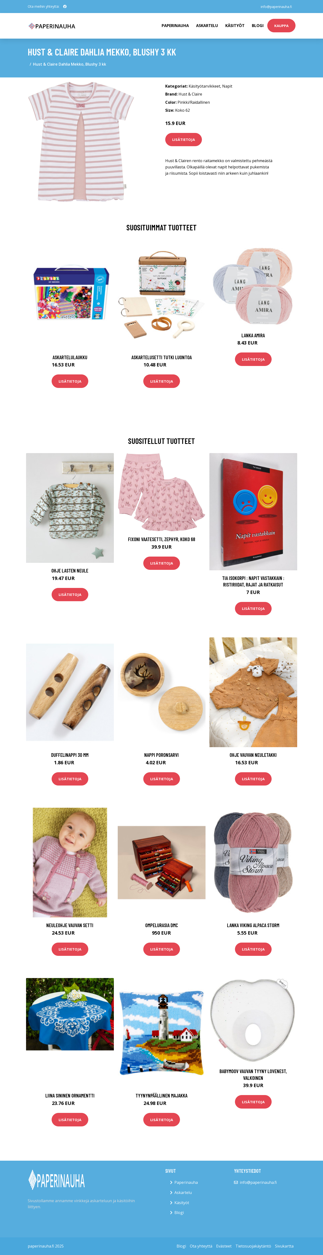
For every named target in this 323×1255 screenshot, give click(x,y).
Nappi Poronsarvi (161, 755)
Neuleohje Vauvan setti (69, 925)
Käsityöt (235, 25)
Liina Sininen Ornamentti (70, 1095)
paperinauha (175, 25)
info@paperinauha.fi (276, 6)
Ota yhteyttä (201, 1246)
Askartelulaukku (70, 357)
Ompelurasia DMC (161, 925)
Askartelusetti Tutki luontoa (161, 357)
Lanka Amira (253, 335)
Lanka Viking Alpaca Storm (253, 925)
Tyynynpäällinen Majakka (161, 1095)
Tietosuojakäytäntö (253, 1246)
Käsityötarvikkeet (204, 86)
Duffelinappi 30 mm (70, 755)
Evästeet (224, 1246)
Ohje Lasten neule (69, 570)
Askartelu (207, 25)
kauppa (281, 25)
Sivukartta (284, 1246)
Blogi (258, 25)
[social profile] (65, 6)
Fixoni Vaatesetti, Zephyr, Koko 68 (161, 539)
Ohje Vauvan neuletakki (253, 755)
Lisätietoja (183, 139)
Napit (227, 86)
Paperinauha (186, 1182)
